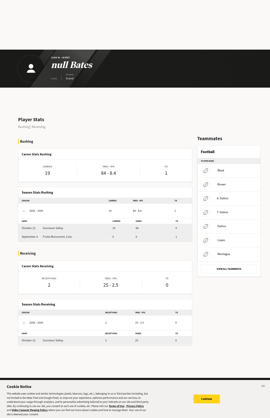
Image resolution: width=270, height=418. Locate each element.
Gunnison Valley (42, 228)
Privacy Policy (135, 409)
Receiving (38, 127)
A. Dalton (214, 198)
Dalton (213, 226)
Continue (206, 401)
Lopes (213, 240)
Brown (213, 184)
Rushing (24, 127)
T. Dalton (214, 212)
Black (212, 170)
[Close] (263, 389)
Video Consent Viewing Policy (30, 413)
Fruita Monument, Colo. (47, 237)
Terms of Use (116, 409)
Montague (215, 254)
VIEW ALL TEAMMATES (229, 269)
